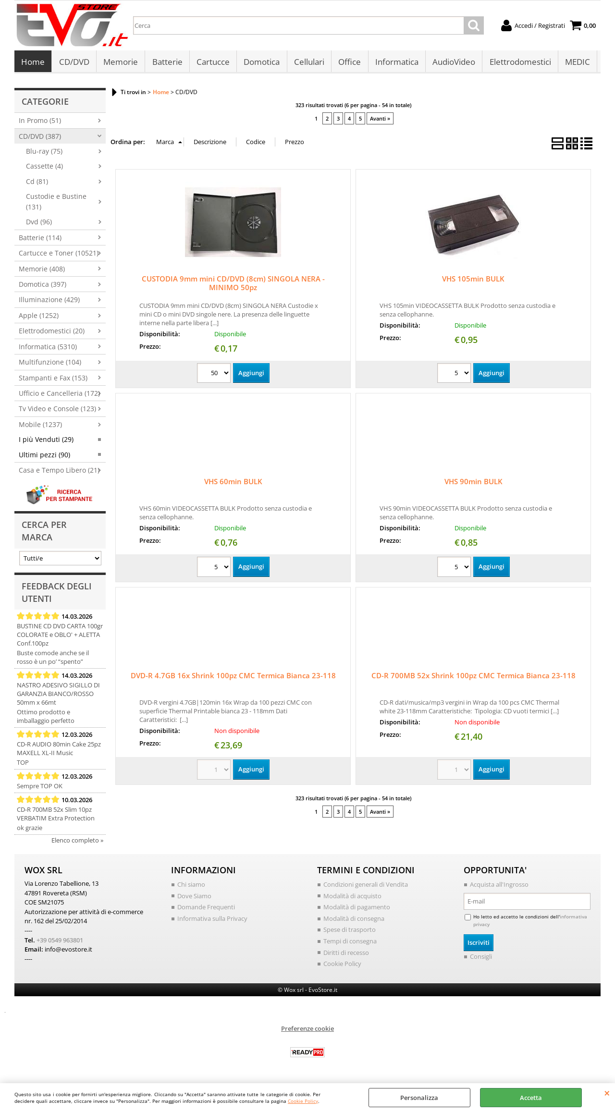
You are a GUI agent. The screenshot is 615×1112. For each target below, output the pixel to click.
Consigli (481, 958)
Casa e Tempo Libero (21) (59, 472)
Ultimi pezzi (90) (44, 457)
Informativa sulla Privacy (212, 920)
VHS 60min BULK (233, 484)
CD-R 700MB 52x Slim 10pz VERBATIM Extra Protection (56, 816)
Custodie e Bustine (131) (56, 204)
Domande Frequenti (206, 909)
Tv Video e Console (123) (57, 411)
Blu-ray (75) (44, 154)
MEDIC (575, 63)
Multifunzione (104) (50, 364)
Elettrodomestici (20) (52, 333)
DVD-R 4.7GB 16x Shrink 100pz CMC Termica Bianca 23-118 (233, 678)
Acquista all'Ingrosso (499, 887)
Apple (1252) (39, 317)
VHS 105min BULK (473, 281)
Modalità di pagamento (356, 909)
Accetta (531, 1097)
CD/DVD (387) (40, 138)
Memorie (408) (42, 271)
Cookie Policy (303, 1101)
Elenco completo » (77, 843)
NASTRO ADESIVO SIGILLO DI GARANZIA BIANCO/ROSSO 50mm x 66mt (58, 696)
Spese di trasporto (349, 932)
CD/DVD (74, 63)
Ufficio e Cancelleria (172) (59, 396)
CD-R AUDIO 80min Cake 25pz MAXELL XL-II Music (59, 751)
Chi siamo (191, 887)
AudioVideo (451, 63)
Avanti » (380, 120)
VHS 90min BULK (473, 484)
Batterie (166, 63)
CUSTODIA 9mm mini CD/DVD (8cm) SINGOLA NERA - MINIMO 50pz (233, 286)
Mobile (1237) (40, 426)
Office (348, 63)
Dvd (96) (39, 224)
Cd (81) (37, 183)
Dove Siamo (194, 898)
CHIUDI (607, 1093)
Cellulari (308, 63)
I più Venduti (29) (46, 442)
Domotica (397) (42, 286)
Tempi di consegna (350, 943)
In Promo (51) (40, 123)
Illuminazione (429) (49, 302)
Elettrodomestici (518, 63)
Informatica (395, 63)
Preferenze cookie (307, 1030)
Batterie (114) (40, 239)
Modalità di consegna (353, 920)
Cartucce (212, 63)
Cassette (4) (44, 168)
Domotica (261, 63)
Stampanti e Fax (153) (53, 380)
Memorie (120, 63)
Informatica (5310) (48, 349)
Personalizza (419, 1097)
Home (33, 63)
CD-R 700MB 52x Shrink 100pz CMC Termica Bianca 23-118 (473, 678)
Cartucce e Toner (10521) (58, 255)
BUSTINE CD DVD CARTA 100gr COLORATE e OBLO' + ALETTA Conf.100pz (60, 637)
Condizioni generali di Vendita (365, 887)
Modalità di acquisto (352, 898)
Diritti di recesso (346, 955)
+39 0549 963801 (60, 942)
